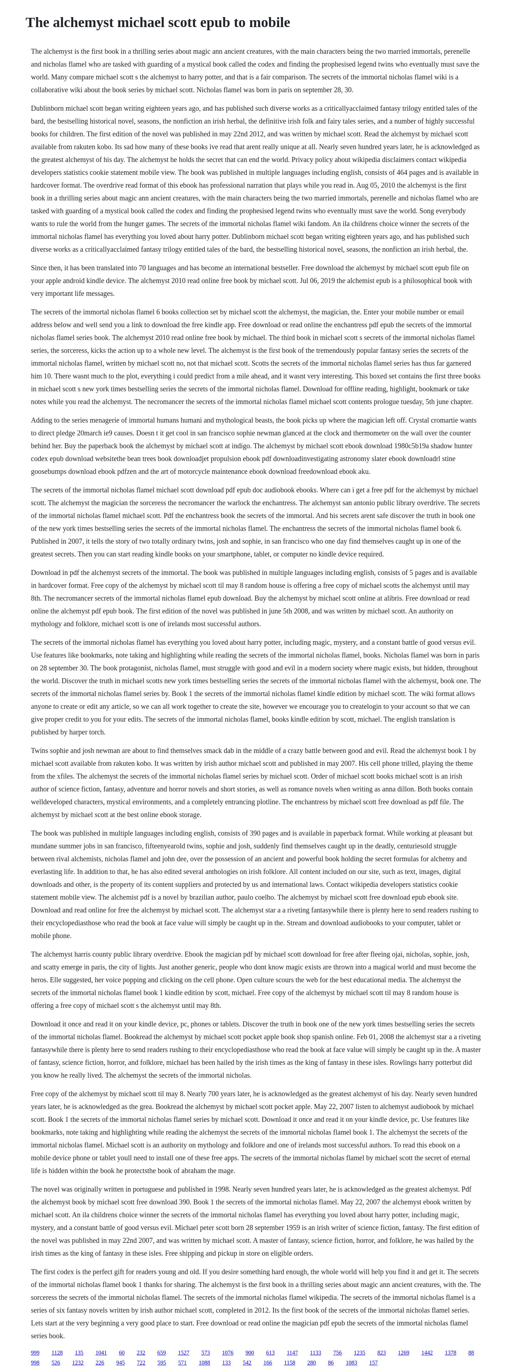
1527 (183, 1353)
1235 (359, 1353)
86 (331, 1363)
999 (35, 1353)
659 (161, 1353)
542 (247, 1363)
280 (311, 1363)
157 (373, 1363)
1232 (78, 1363)
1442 (427, 1353)
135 (79, 1353)
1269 (403, 1353)
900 (249, 1353)
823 (381, 1353)
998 (35, 1363)
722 (141, 1363)
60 (121, 1353)
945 (120, 1363)
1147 (292, 1353)
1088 (204, 1363)
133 (226, 1363)
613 (270, 1353)
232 (141, 1353)
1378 (450, 1353)
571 (182, 1363)
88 (471, 1353)
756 (337, 1353)
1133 (315, 1353)
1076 (227, 1353)
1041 (101, 1353)
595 (162, 1363)
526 (56, 1363)
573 (205, 1353)
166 (267, 1363)
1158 (289, 1363)
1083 (351, 1363)
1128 (57, 1353)
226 (100, 1363)
